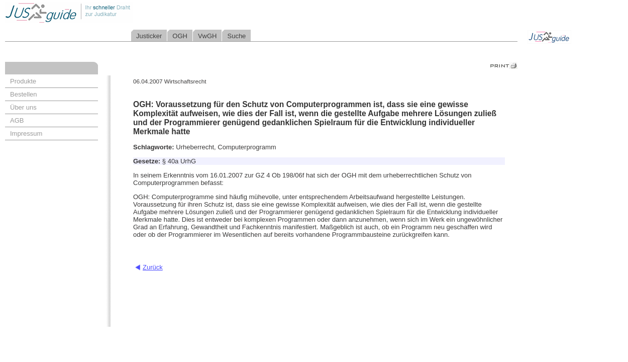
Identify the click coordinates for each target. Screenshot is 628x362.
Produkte (23, 81)
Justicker (149, 36)
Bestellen (23, 94)
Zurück (153, 267)
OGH (179, 36)
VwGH (207, 36)
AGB (17, 120)
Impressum (26, 133)
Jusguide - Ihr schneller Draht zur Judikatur (101, 12)
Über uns (23, 107)
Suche (236, 36)
